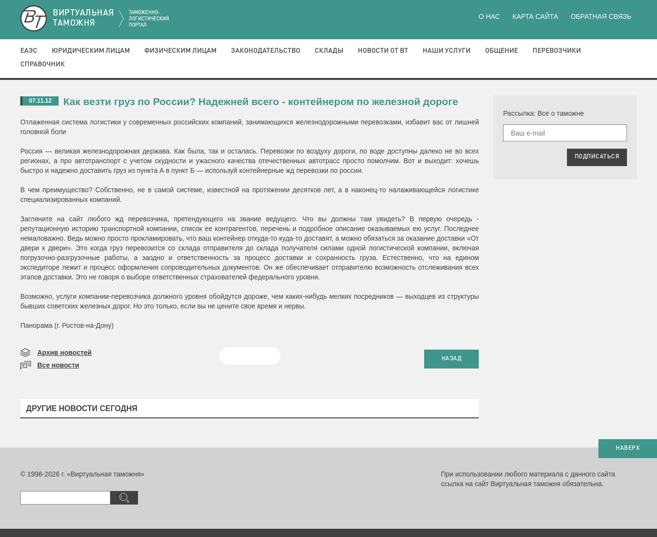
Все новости (58, 365)
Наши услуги (447, 50)
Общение (501, 50)
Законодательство (265, 50)
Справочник (42, 64)
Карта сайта (535, 16)
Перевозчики (557, 50)
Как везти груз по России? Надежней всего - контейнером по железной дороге (260, 101)
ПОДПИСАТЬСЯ (597, 157)
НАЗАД (452, 359)
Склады (329, 50)
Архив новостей (64, 352)
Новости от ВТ (383, 50)
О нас (489, 16)
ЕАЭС (28, 50)
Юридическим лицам (91, 50)
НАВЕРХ (628, 448)
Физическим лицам (180, 50)
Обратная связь (601, 16)
